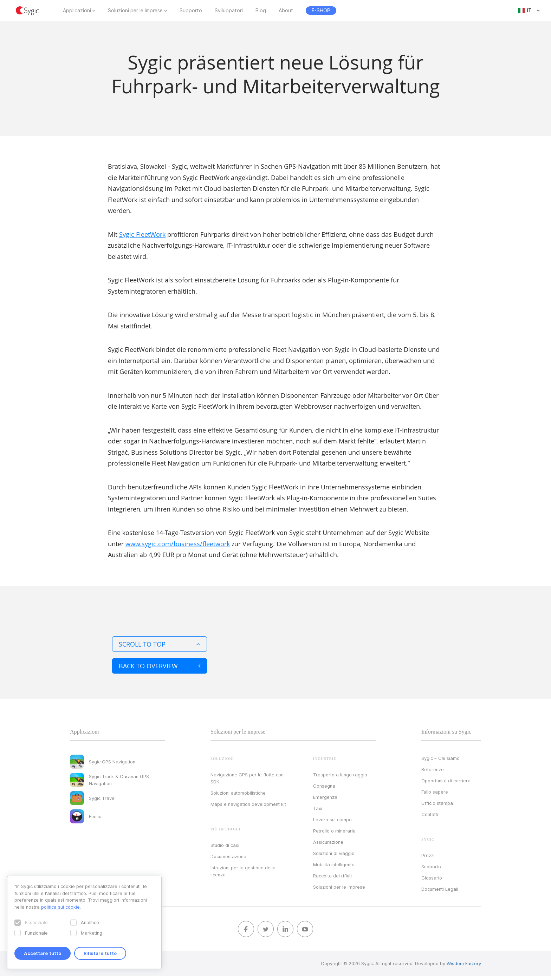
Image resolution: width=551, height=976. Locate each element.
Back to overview (159, 666)
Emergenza (325, 797)
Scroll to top (159, 644)
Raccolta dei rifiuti (332, 875)
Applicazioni (77, 10)
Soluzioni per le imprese (135, 10)
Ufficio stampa (437, 803)
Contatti (429, 814)
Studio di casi (224, 845)
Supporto (191, 10)
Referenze (432, 769)
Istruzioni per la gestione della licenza (243, 871)
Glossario (431, 878)
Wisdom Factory (464, 963)
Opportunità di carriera (446, 780)
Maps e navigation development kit (248, 804)
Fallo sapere (434, 792)
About (286, 10)
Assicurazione (328, 842)
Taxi (317, 808)
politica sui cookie (60, 907)
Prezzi (428, 855)
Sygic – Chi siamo (440, 758)
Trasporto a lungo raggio (340, 774)
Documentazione (228, 856)
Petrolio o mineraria (334, 831)
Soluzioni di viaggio (334, 853)
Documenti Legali (439, 889)
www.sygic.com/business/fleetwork (177, 544)
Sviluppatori (229, 10)
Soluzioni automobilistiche (238, 793)
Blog (260, 10)
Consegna (324, 786)
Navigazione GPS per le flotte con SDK (247, 778)
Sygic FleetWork (142, 234)
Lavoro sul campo (332, 819)
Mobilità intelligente (334, 864)
